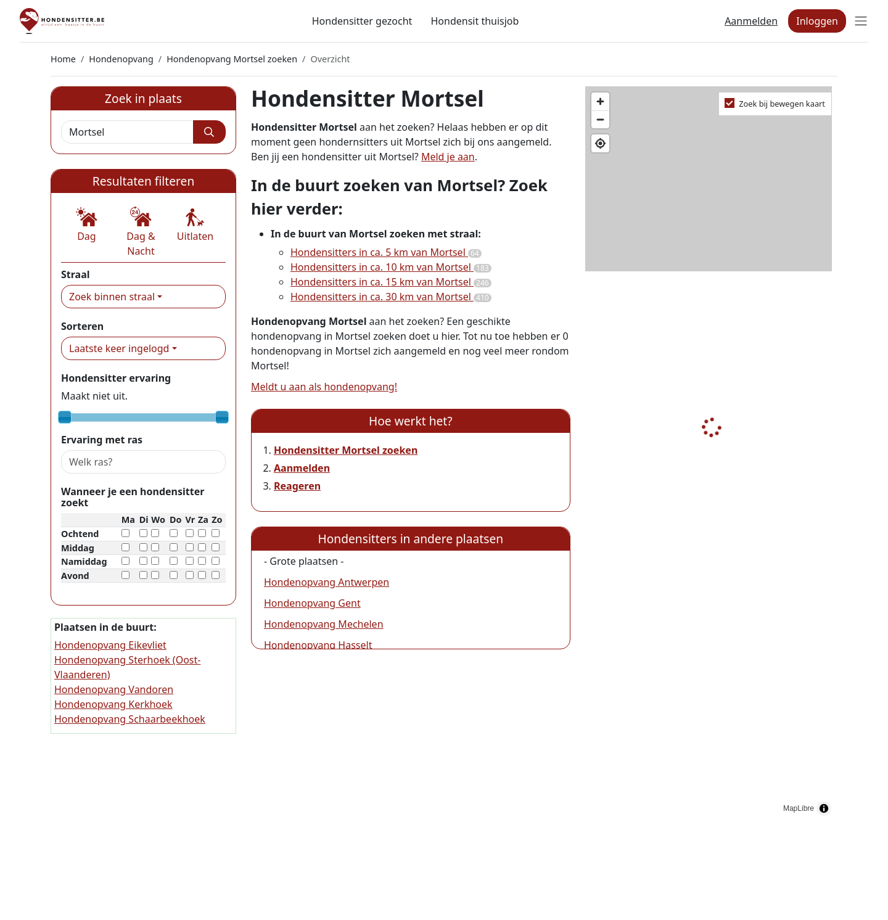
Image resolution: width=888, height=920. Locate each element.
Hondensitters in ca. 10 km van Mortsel (390, 267)
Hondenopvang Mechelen (324, 624)
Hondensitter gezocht (362, 21)
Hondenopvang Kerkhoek (113, 704)
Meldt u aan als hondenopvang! (324, 386)
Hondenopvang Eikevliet (110, 645)
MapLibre (798, 808)
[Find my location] (600, 143)
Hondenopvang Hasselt (318, 645)
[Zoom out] (600, 119)
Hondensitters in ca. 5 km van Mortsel (386, 252)
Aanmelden (751, 21)
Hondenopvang (121, 59)
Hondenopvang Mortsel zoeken (231, 59)
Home (63, 59)
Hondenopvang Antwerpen (326, 582)
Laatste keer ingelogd (119, 348)
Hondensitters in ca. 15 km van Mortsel (390, 282)
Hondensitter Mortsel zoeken (345, 450)
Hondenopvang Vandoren (113, 689)
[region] (711, 454)
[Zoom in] (600, 101)
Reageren (297, 486)
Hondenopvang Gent (312, 603)
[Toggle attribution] (823, 808)
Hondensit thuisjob (474, 21)
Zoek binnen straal (112, 296)
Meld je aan (448, 156)
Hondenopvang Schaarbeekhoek (129, 719)
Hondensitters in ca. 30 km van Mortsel (390, 296)
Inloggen (817, 21)
